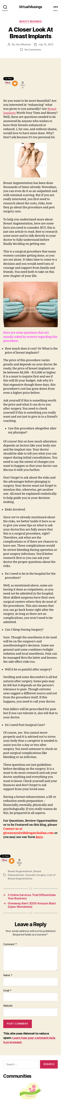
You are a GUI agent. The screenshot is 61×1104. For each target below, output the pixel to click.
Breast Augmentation (20, 871)
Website (8, 1005)
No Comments (33, 49)
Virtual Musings (30, 7)
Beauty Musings (30, 21)
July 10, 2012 (45, 44)
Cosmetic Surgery (35, 874)
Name (7, 975)
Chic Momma (23, 44)
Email (7, 990)
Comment (10, 944)
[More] (15, 83)
